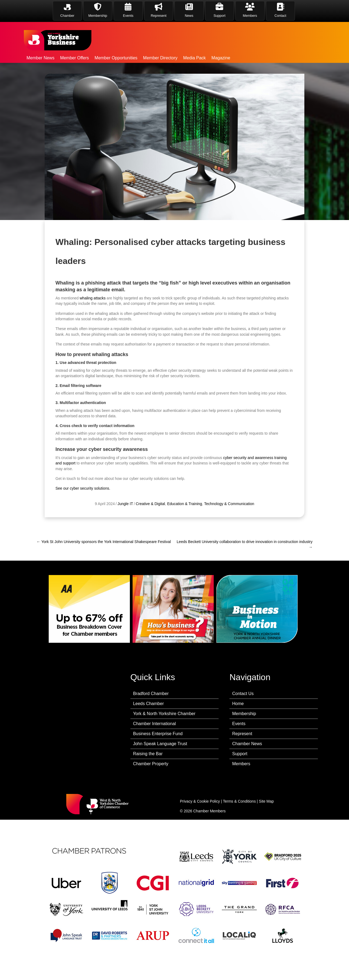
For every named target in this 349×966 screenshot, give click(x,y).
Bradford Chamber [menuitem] (151, 693)
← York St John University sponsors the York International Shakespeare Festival (104, 541)
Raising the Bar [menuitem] (148, 753)
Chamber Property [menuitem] (151, 763)
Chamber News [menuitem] (247, 743)
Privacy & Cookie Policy (200, 801)
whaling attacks (93, 418)
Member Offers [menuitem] (74, 58)
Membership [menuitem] (244, 713)
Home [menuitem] (238, 703)
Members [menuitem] (241, 763)
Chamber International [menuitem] (154, 723)
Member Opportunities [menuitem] (116, 58)
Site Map (266, 801)
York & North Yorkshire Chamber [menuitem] (164, 713)
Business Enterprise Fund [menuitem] (158, 733)
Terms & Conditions (239, 801)
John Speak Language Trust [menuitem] (160, 743)
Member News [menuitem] (40, 58)
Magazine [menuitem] (221, 58)
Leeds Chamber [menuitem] (148, 703)
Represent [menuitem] (242, 733)
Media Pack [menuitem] (194, 58)
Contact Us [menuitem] (242, 693)
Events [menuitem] (238, 723)
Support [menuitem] (239, 753)
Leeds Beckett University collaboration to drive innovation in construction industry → (244, 544)
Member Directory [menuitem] (160, 58)
